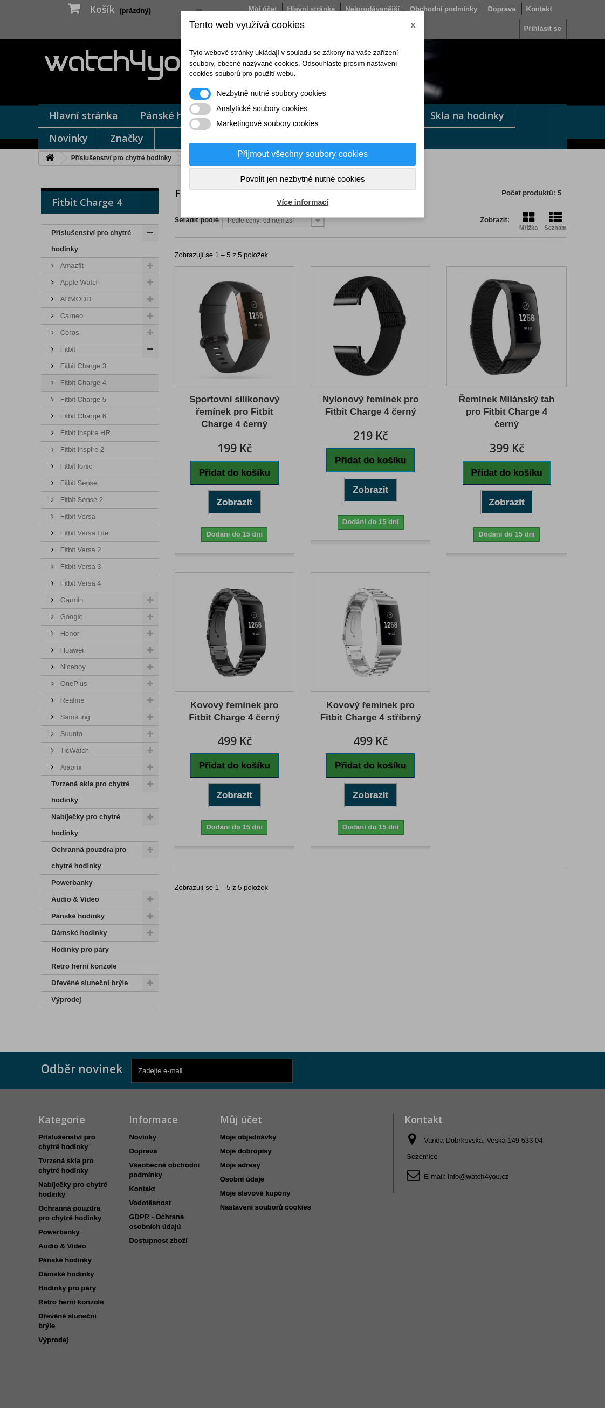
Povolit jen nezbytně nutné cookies (302, 178)
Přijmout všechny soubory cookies (302, 154)
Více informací (302, 202)
